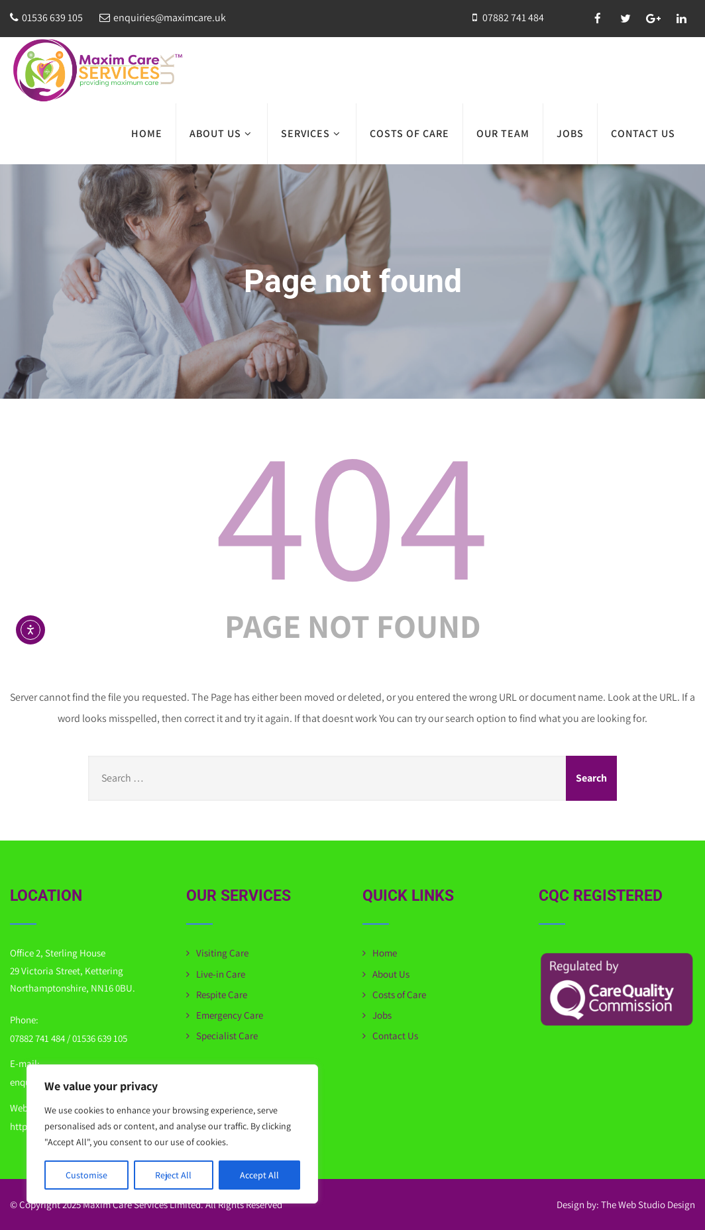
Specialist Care (227, 1035)
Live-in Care (220, 974)
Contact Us (643, 133)
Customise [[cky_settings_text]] (86, 1175)
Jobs (570, 133)
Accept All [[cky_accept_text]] (259, 1175)
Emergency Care (229, 1015)
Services (312, 133)
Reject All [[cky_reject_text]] (173, 1175)
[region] (172, 1134)
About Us (222, 133)
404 (352, 511)
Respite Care (221, 994)
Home (146, 133)
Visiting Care (222, 953)
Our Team (502, 133)
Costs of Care (409, 133)
